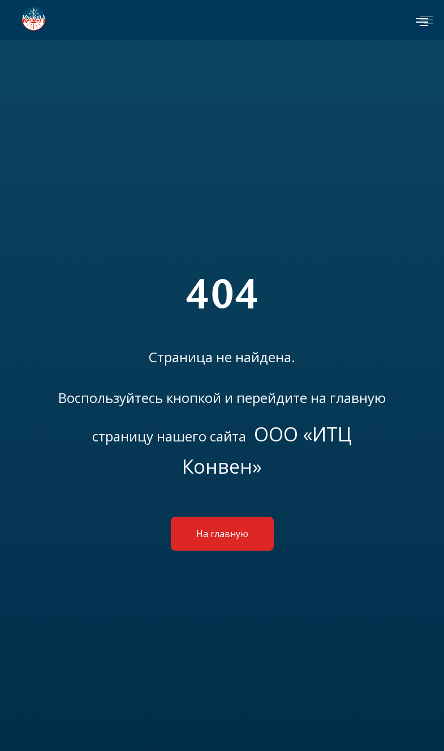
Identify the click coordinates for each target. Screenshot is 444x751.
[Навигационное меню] (422, 22)
